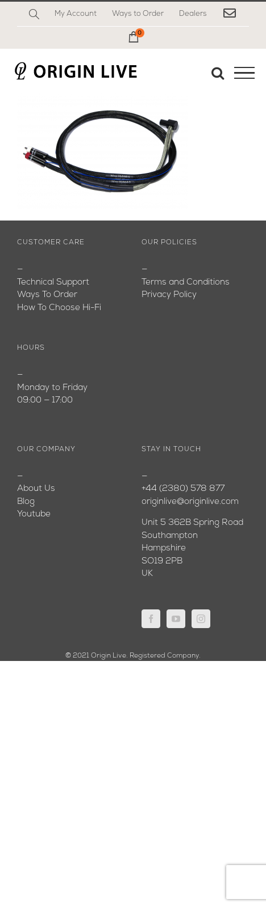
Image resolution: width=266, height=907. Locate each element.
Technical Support (53, 282)
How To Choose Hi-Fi (59, 308)
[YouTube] (176, 618)
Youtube (34, 514)
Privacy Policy (169, 295)
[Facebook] (151, 618)
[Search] (34, 14)
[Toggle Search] (217, 72)
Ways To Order (47, 295)
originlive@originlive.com (190, 502)
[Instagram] (201, 618)
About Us (36, 489)
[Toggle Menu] (244, 73)
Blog (26, 502)
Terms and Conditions (186, 282)
